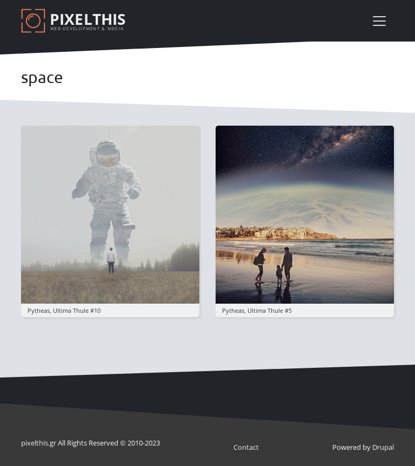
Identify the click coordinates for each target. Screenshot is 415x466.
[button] (110, 214)
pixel (34, 443)
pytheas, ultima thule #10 (64, 310)
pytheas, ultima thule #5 (257, 310)
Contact (246, 447)
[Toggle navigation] (379, 21)
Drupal (383, 447)
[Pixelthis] (75, 21)
